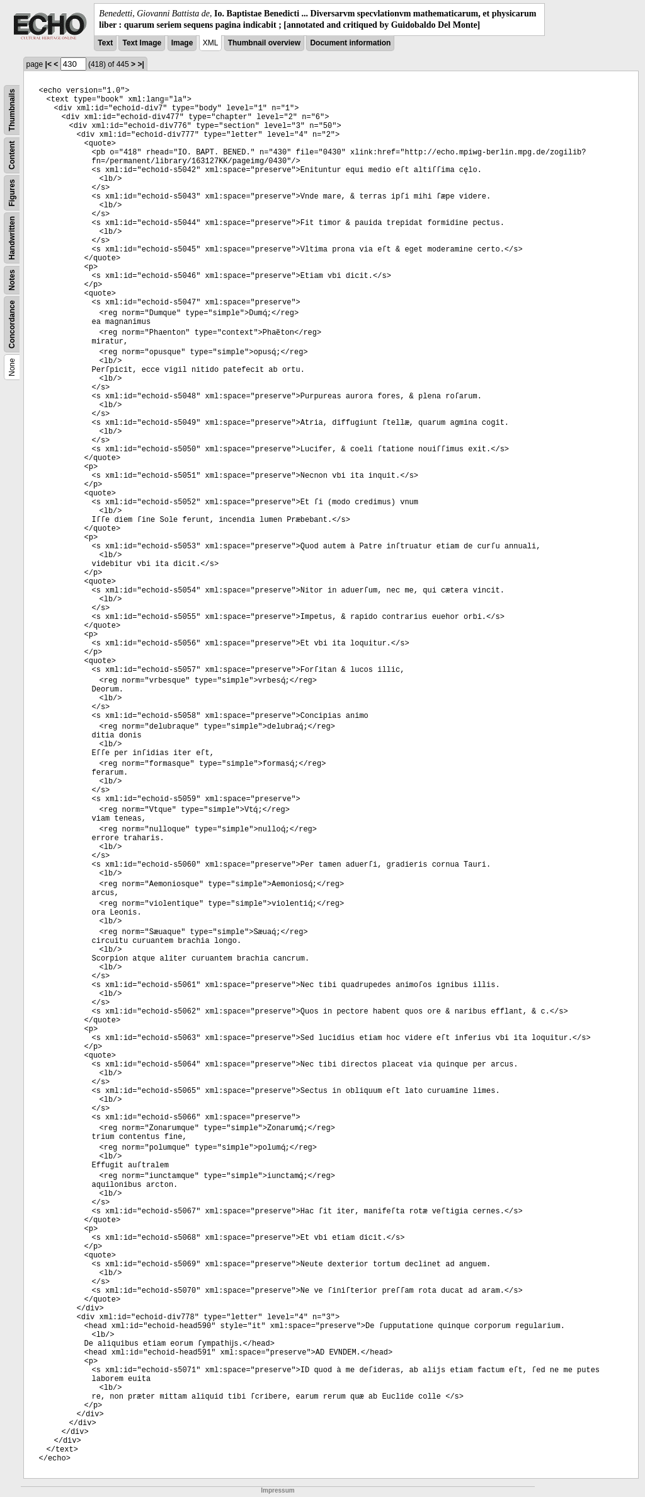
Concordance (12, 325)
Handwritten (12, 238)
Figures (12, 193)
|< (48, 64)
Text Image (141, 42)
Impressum (277, 1490)
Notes (12, 280)
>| (140, 64)
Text (105, 42)
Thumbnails (12, 110)
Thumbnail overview (264, 42)
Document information (350, 42)
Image (182, 42)
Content (12, 155)
